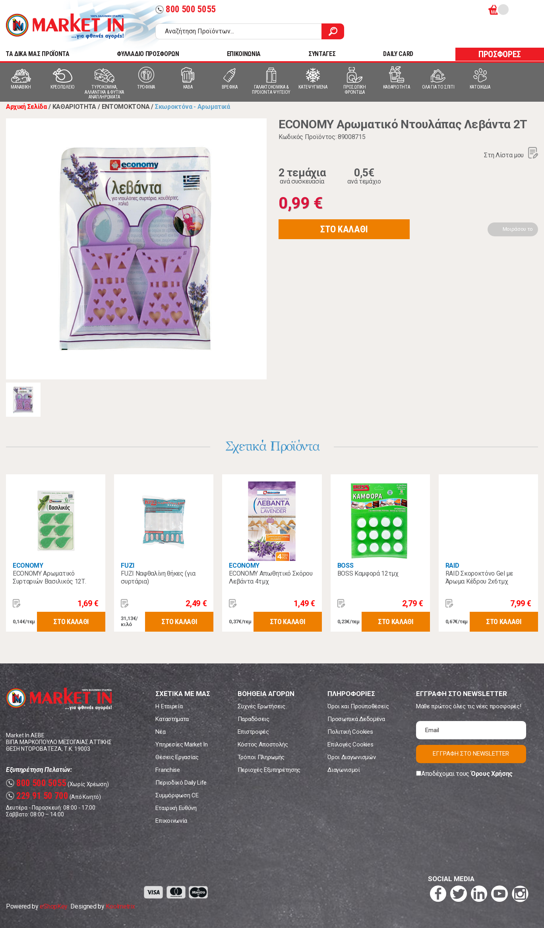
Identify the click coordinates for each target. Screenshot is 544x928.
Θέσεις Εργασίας (176, 757)
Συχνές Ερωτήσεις (261, 706)
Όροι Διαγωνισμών (351, 757)
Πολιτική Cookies (350, 731)
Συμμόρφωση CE (176, 795)
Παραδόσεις (253, 719)
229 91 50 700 (37, 796)
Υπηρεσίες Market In (181, 744)
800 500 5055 (185, 9)
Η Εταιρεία (168, 706)
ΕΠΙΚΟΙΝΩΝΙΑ (244, 54)
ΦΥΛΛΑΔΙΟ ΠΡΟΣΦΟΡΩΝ (148, 54)
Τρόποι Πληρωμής (261, 757)
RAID (452, 565)
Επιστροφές (253, 731)
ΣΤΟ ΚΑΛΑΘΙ (344, 229)
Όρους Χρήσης (492, 773)
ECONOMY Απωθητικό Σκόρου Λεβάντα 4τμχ (270, 577)
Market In (65, 26)
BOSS (345, 565)
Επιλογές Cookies (350, 744)
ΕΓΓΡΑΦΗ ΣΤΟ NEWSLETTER (471, 753)
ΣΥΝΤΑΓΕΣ (321, 54)
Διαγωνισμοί (343, 769)
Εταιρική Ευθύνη (175, 808)
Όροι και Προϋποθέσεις (358, 706)
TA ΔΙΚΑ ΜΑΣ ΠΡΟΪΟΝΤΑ (38, 54)
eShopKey (53, 906)
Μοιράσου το (518, 229)
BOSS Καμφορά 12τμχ (368, 573)
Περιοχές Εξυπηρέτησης (269, 769)
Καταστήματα (171, 719)
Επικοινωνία (171, 820)
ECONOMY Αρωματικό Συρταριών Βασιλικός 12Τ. (49, 577)
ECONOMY (28, 565)
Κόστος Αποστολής (263, 744)
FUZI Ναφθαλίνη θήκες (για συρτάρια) (158, 577)
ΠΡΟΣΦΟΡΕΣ (499, 54)
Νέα (160, 731)
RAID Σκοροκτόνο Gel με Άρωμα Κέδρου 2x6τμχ (479, 577)
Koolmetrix (120, 906)
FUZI (127, 565)
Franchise (167, 769)
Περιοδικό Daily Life (181, 782)
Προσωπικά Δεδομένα (356, 719)
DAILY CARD (398, 54)
